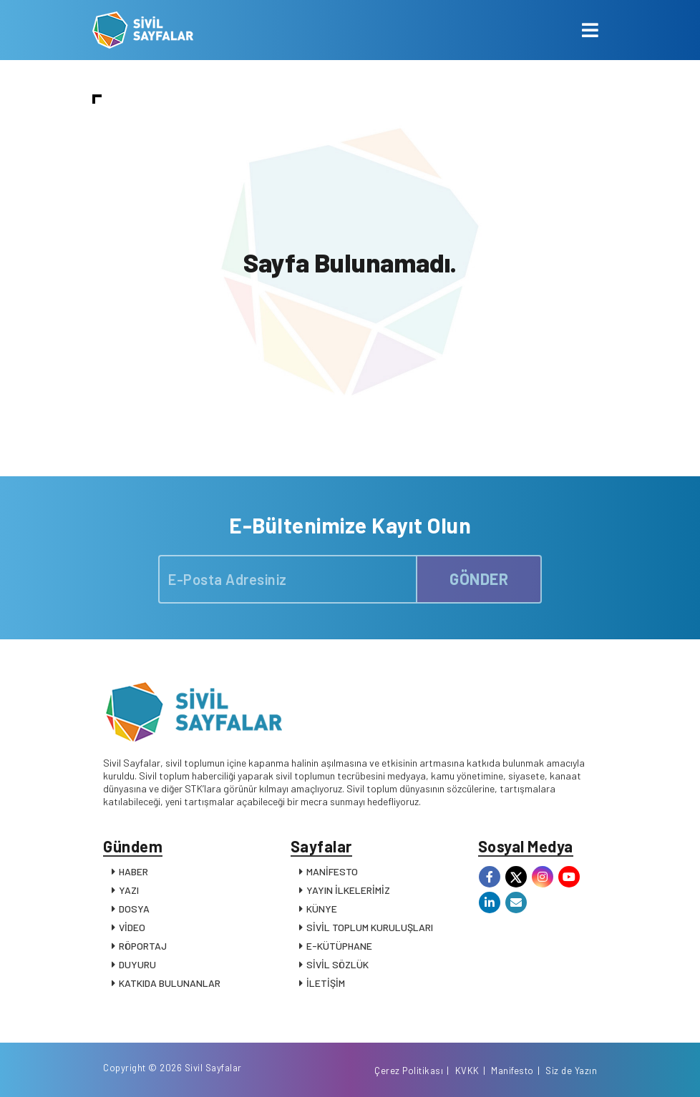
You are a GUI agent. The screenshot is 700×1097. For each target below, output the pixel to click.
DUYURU (137, 964)
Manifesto (512, 1070)
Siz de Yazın (571, 1070)
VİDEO (132, 927)
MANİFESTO (332, 871)
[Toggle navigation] (590, 30)
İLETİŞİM (325, 983)
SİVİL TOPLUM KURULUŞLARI (369, 927)
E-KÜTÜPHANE (339, 946)
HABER (133, 871)
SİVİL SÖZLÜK (337, 964)
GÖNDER (478, 578)
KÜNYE (321, 908)
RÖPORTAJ (143, 946)
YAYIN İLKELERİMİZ (348, 890)
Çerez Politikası (408, 1070)
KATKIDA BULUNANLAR (169, 983)
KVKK (467, 1070)
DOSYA (134, 908)
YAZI (129, 890)
